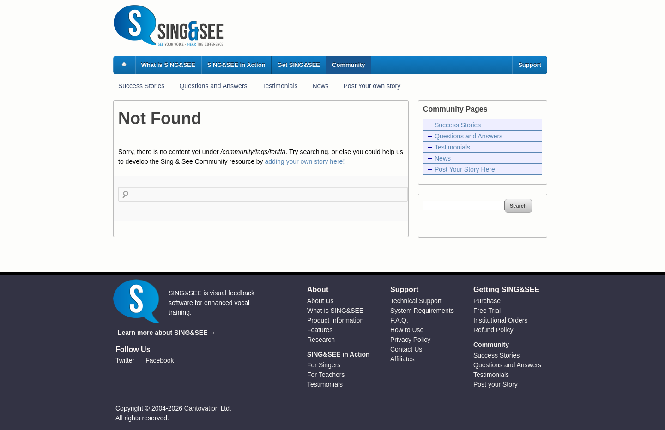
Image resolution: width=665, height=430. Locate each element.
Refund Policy (493, 330)
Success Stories (141, 86)
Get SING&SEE (299, 64)
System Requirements (422, 310)
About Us (320, 301)
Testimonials (279, 86)
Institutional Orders (500, 320)
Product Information (335, 320)
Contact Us (406, 349)
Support (529, 64)
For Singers (323, 365)
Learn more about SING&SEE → (167, 332)
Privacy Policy (410, 339)
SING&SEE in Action (236, 64)
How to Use (406, 330)
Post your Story (495, 384)
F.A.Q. (399, 320)
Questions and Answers (213, 86)
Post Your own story (372, 86)
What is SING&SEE (168, 64)
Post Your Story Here (465, 169)
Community (348, 64)
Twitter (124, 360)
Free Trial (487, 310)
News (321, 86)
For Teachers (326, 374)
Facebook (159, 360)
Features (319, 330)
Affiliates (402, 359)
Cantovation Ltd (207, 408)
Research (321, 339)
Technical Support (415, 301)
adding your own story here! (305, 161)
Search (518, 206)
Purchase (487, 301)
